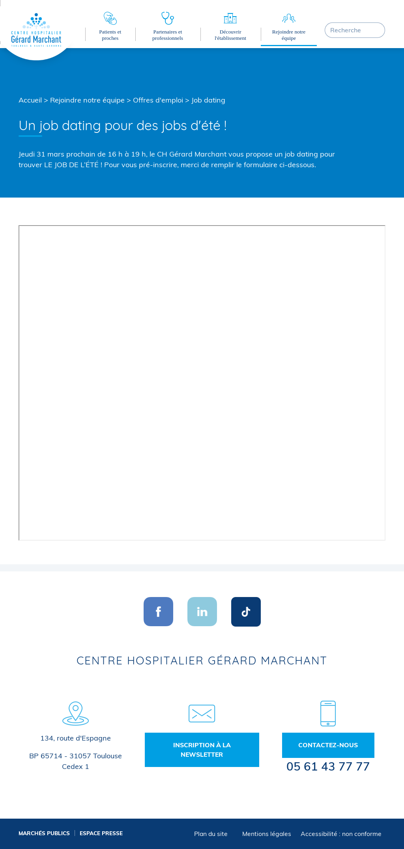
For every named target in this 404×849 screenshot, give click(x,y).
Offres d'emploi (158, 99)
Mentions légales (266, 834)
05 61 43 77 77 (328, 766)
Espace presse (101, 833)
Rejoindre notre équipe (288, 35)
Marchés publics (44, 833)
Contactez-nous (328, 745)
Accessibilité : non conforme (341, 834)
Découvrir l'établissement (230, 35)
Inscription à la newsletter (202, 749)
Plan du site (211, 834)
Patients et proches (110, 35)
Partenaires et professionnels (167, 35)
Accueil (30, 99)
